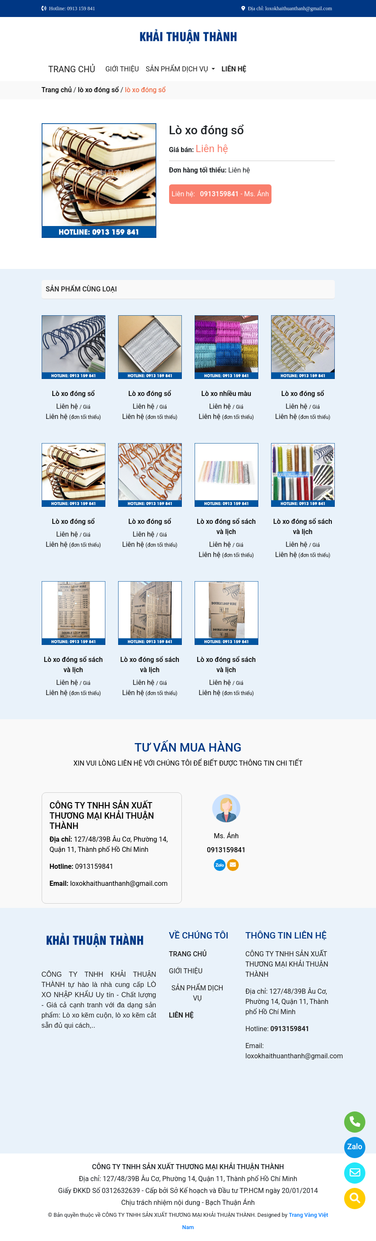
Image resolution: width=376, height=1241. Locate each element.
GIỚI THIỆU (122, 69)
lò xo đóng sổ (98, 90)
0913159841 (219, 194)
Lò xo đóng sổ (73, 394)
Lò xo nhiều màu (226, 394)
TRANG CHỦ (71, 69)
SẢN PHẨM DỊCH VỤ (178, 69)
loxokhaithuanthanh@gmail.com (119, 883)
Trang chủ (57, 90)
